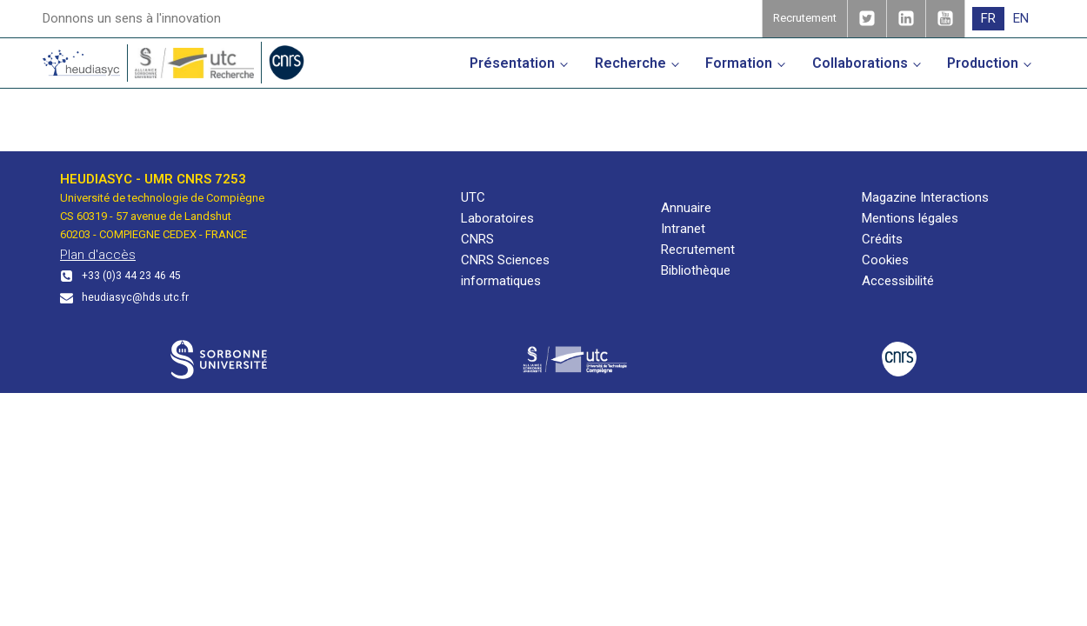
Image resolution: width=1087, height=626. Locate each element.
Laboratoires (497, 218)
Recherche (630, 63)
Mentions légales (910, 218)
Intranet (683, 228)
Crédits (882, 239)
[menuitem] (988, 18)
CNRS (477, 239)
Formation (738, 63)
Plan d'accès (98, 255)
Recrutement (698, 249)
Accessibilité (898, 281)
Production (982, 63)
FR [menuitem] (988, 18)
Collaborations (860, 63)
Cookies (885, 260)
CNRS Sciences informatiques (505, 270)
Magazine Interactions (925, 197)
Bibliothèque (695, 270)
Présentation (512, 63)
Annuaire (686, 208)
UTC (473, 197)
